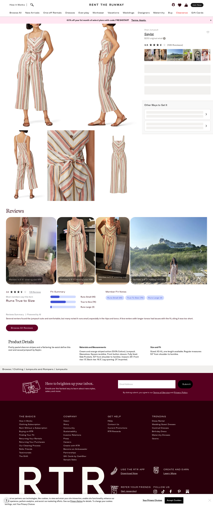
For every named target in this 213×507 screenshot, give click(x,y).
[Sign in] (173, 5)
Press (66, 438)
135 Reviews (35, 292)
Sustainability (70, 431)
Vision (66, 421)
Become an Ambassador (75, 449)
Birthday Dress (159, 431)
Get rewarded (129, 491)
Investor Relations (72, 435)
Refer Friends (25, 449)
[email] (146, 384)
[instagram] (157, 492)
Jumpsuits (61, 369)
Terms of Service (161, 392)
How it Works (17, 4)
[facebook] (174, 492)
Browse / (7, 369)
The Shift (23, 456)
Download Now (129, 473)
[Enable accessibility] (6, 500)
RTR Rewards (114, 431)
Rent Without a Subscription (33, 428)
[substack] (190, 492)
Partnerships (69, 452)
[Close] (209, 505)
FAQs (110, 421)
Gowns (155, 438)
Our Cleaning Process (29, 445)
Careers (67, 442)
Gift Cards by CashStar (74, 456)
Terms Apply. (138, 20)
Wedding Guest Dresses (164, 424)
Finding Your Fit (26, 435)
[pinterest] (182, 492)
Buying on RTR (26, 431)
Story (66, 424)
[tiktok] (166, 492)
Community (69, 428)
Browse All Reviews (22, 328)
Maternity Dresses (161, 435)
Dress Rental (158, 421)
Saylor (149, 34)
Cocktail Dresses (160, 428)
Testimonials (25, 452)
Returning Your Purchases (32, 442)
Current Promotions (117, 428)
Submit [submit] (186, 384)
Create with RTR (71, 445)
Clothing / (19, 369)
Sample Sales (70, 460)
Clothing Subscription (29, 424)
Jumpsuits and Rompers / (41, 369)
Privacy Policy (181, 392)
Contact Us (113, 424)
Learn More (169, 473)
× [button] (211, 20)
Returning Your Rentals (30, 438)
